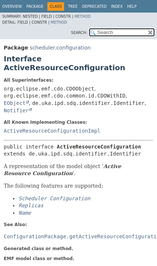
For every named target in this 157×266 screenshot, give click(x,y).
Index (117, 6)
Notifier (16, 110)
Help (131, 6)
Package (34, 6)
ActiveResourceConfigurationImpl (52, 131)
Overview (12, 6)
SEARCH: (79, 33)
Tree (73, 6)
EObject (15, 103)
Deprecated (94, 6)
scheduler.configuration (60, 48)
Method (82, 16)
